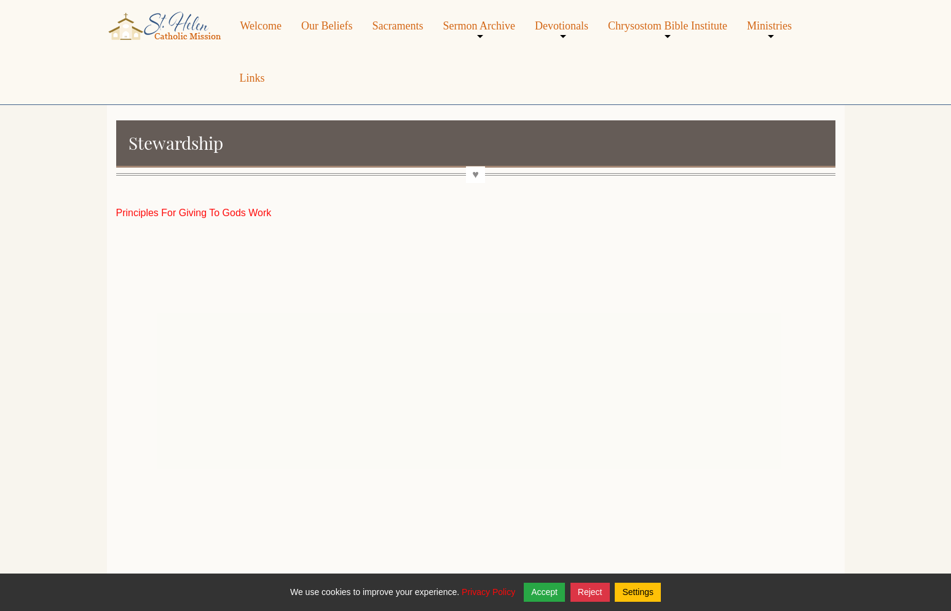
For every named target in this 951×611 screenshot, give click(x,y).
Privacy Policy (488, 592)
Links (252, 78)
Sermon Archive (479, 35)
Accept (544, 592)
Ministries (769, 35)
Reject (590, 592)
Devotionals (561, 35)
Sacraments (398, 26)
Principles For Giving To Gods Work (194, 213)
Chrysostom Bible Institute (667, 35)
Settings (637, 592)
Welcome (261, 26)
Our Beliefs (326, 26)
